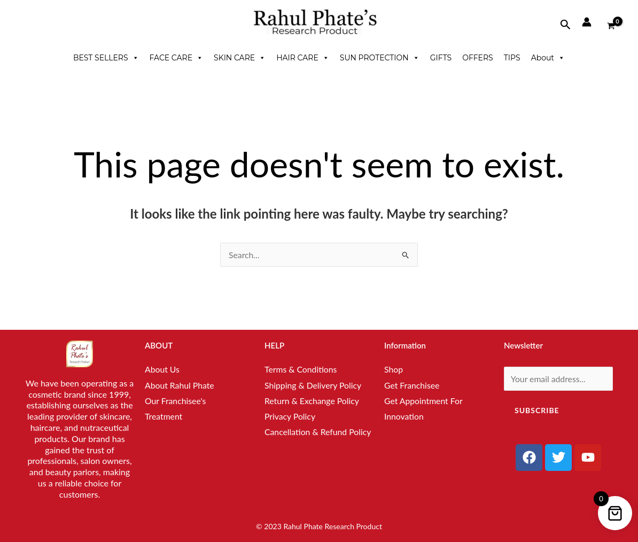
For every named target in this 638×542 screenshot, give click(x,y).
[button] (565, 24)
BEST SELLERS (106, 57)
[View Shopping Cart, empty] (610, 22)
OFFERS (477, 58)
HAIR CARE (302, 57)
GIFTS (441, 58)
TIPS (512, 58)
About (548, 57)
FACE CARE (176, 57)
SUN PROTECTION (379, 57)
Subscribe (537, 410)
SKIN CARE (240, 57)
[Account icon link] (587, 22)
